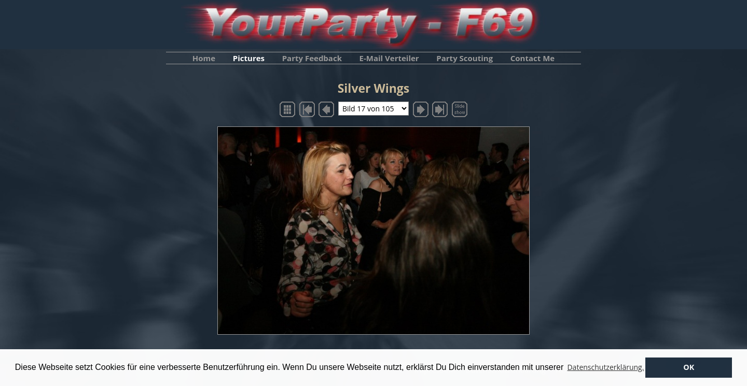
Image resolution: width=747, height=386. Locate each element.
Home (203, 58)
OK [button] (688, 367)
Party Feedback (312, 58)
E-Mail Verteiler (389, 58)
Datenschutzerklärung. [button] (605, 367)
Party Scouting (464, 58)
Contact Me (532, 58)
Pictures (249, 58)
